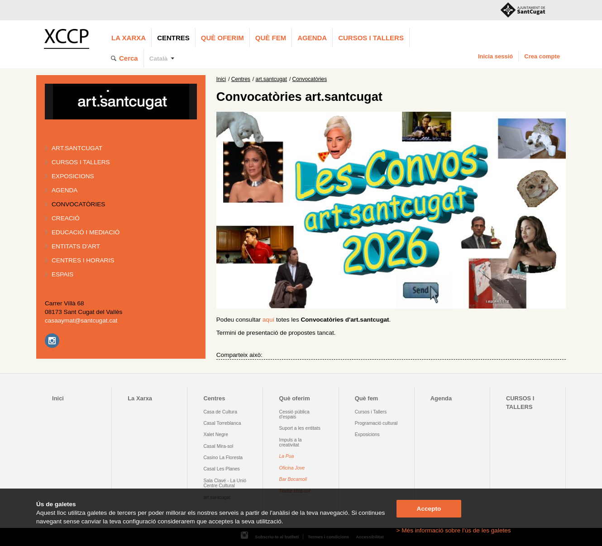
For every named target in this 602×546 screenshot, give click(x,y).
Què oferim (222, 38)
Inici (221, 79)
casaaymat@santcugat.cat (81, 320)
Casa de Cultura (220, 411)
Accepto (429, 508)
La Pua (286, 456)
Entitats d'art (76, 246)
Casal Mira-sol (218, 446)
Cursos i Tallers (371, 411)
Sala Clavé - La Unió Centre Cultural (224, 483)
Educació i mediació (85, 232)
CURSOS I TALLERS (371, 38)
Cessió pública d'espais (294, 414)
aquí (268, 319)
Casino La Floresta (223, 457)
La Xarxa (128, 38)
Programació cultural (376, 423)
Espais (62, 274)
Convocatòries (78, 204)
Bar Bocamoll (293, 479)
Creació (66, 218)
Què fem (270, 38)
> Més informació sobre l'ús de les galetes (454, 530)
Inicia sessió (495, 56)
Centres (173, 38)
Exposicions (73, 176)
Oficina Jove (292, 467)
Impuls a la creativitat (290, 442)
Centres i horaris (83, 260)
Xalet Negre (215, 434)
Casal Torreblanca (222, 423)
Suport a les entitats (299, 428)
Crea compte (542, 56)
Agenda (312, 38)
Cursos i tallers (81, 162)
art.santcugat (77, 148)
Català (158, 58)
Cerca (128, 58)
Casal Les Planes (221, 468)
